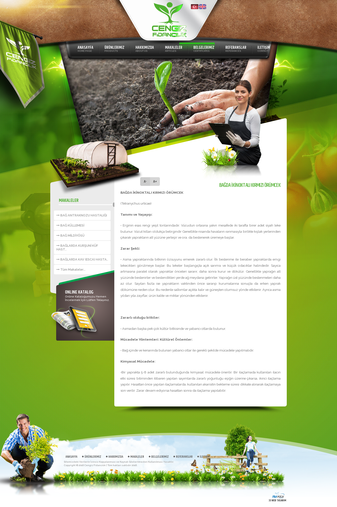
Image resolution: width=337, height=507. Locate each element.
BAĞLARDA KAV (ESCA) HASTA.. (82, 259)
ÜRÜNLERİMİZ (114, 48)
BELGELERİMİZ (203, 48)
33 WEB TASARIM (277, 500)
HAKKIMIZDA (144, 48)
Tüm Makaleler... (70, 269)
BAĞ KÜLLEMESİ (70, 225)
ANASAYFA (85, 48)
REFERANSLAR (235, 48)
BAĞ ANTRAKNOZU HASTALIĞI (81, 215)
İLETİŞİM (263, 48)
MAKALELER (173, 48)
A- (145, 181)
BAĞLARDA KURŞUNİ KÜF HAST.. (77, 247)
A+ (155, 181)
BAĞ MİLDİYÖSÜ (70, 235)
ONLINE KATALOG (79, 292)
